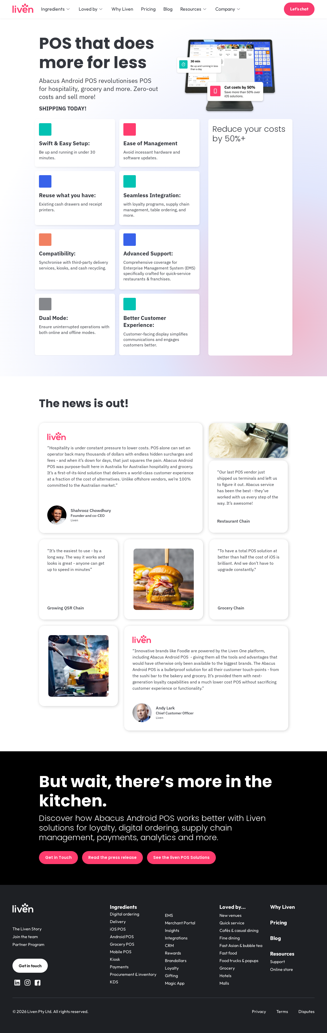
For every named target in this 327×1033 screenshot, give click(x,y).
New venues (230, 915)
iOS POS (118, 929)
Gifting (171, 975)
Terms (282, 1011)
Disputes (306, 1011)
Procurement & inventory (133, 974)
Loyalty (172, 968)
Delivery (118, 921)
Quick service (231, 922)
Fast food (228, 953)
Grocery (227, 968)
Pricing (278, 922)
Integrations (176, 937)
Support (277, 961)
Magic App (174, 983)
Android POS (122, 936)
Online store (281, 969)
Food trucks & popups (238, 960)
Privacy (259, 1011)
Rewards (173, 953)
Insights (172, 930)
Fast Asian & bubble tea (240, 945)
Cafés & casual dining (238, 930)
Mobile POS (120, 951)
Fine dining (229, 937)
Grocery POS (122, 944)
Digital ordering (124, 914)
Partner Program (28, 944)
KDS (114, 981)
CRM (169, 945)
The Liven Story (27, 928)
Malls (224, 983)
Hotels (225, 975)
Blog (275, 938)
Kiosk (115, 959)
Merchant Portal (180, 922)
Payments (119, 966)
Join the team (25, 936)
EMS (169, 915)
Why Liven (282, 907)
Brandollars (175, 960)
